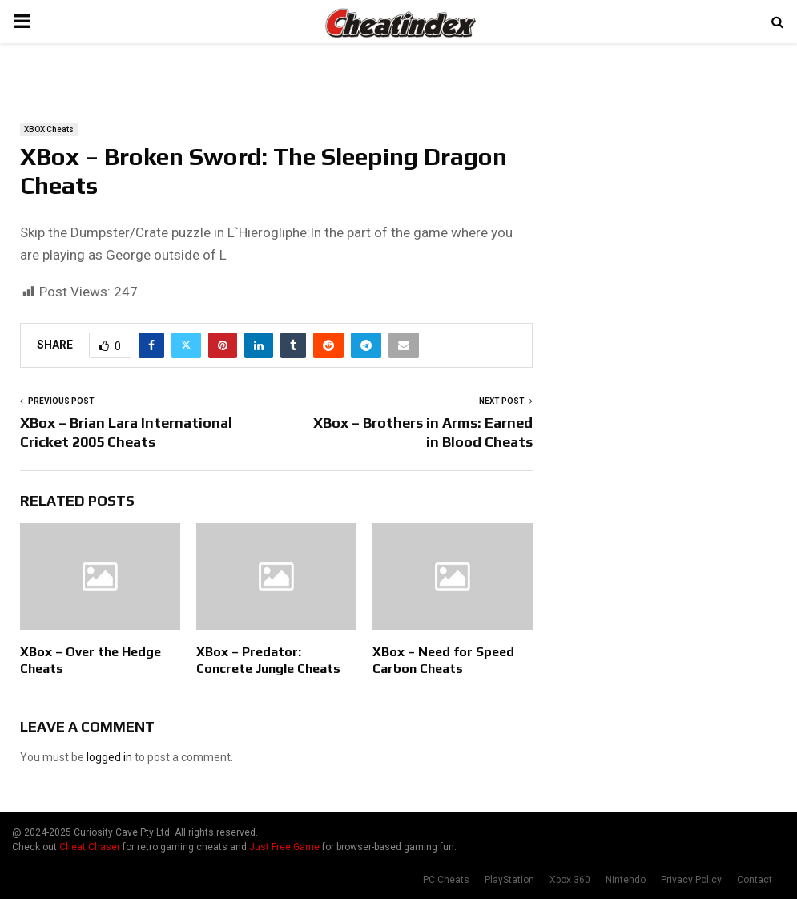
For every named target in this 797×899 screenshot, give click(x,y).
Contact (754, 879)
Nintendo (626, 879)
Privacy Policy (691, 879)
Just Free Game (284, 847)
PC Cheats (446, 879)
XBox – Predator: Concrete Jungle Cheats (268, 660)
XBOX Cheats (49, 129)
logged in (109, 757)
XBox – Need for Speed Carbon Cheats (443, 660)
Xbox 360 (569, 879)
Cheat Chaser (89, 847)
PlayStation (509, 879)
